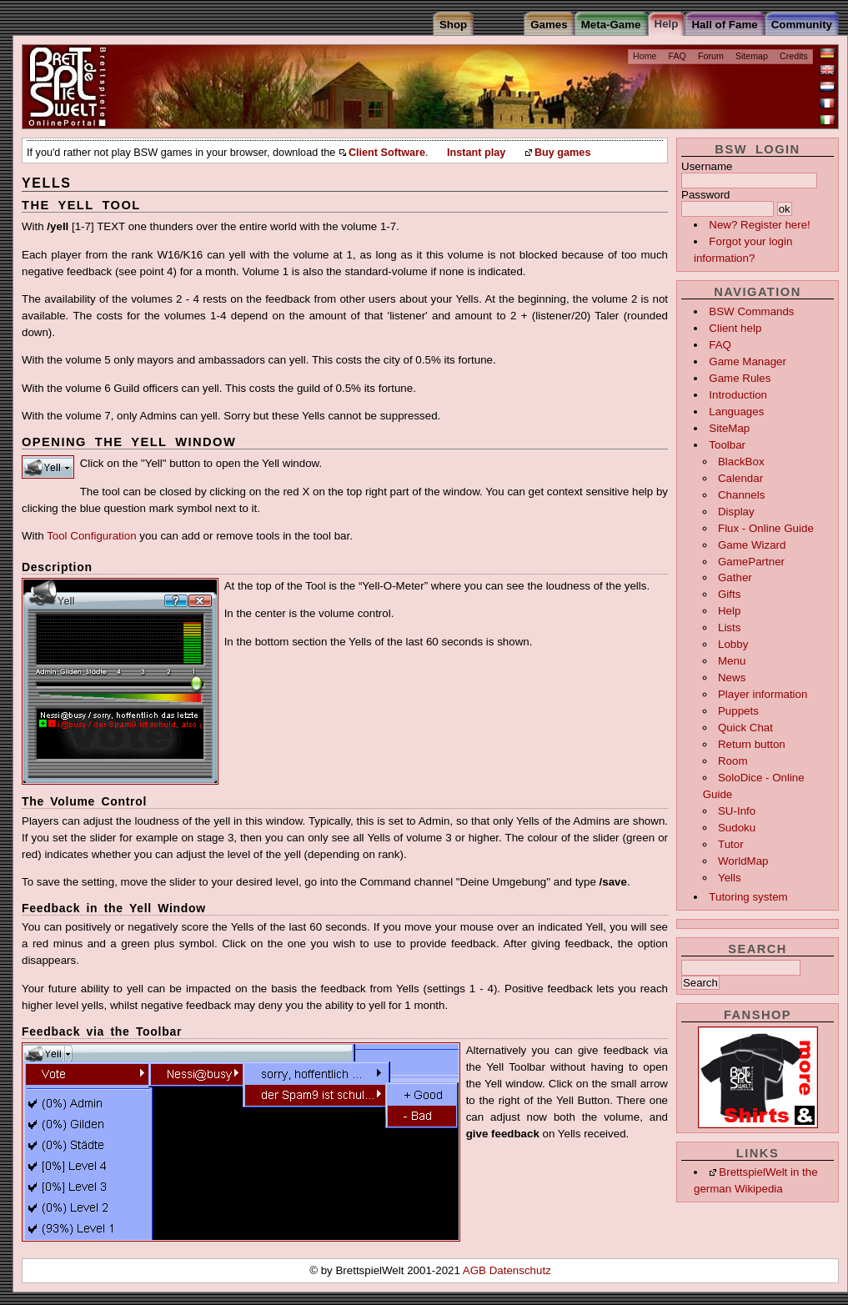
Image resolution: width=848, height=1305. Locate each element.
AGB (476, 1270)
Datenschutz (520, 1270)
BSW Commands (751, 311)
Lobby (733, 644)
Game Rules (739, 378)
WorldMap (743, 861)
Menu (731, 661)
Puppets (738, 711)
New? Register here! (759, 224)
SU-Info (736, 811)
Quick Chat (745, 727)
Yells (729, 877)
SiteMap (729, 428)
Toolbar (727, 445)
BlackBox (741, 461)
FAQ (677, 56)
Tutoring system (748, 897)
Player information (762, 694)
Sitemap (751, 56)
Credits (794, 56)
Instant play (476, 152)
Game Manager (747, 361)
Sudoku (736, 827)
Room (733, 761)
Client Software (387, 152)
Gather (735, 577)
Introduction (738, 395)
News (731, 677)
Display (736, 511)
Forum (711, 56)
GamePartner (751, 561)
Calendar (740, 478)
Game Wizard (751, 545)
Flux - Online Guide (766, 528)
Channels (741, 495)
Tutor (731, 844)
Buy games (562, 152)
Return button (751, 744)
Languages (736, 411)
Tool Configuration (91, 536)
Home (644, 56)
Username (706, 166)
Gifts (729, 594)
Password (705, 194)
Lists (729, 627)
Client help (735, 328)
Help (729, 611)
